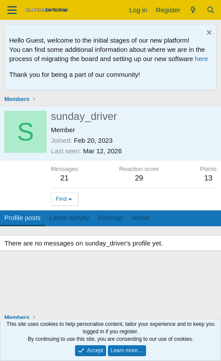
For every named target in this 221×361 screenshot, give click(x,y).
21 (65, 178)
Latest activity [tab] (69, 217)
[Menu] (12, 10)
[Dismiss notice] (208, 33)
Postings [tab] (110, 217)
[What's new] (193, 10)
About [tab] (140, 217)
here (201, 58)
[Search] (210, 10)
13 (208, 178)
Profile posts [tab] (22, 217)
